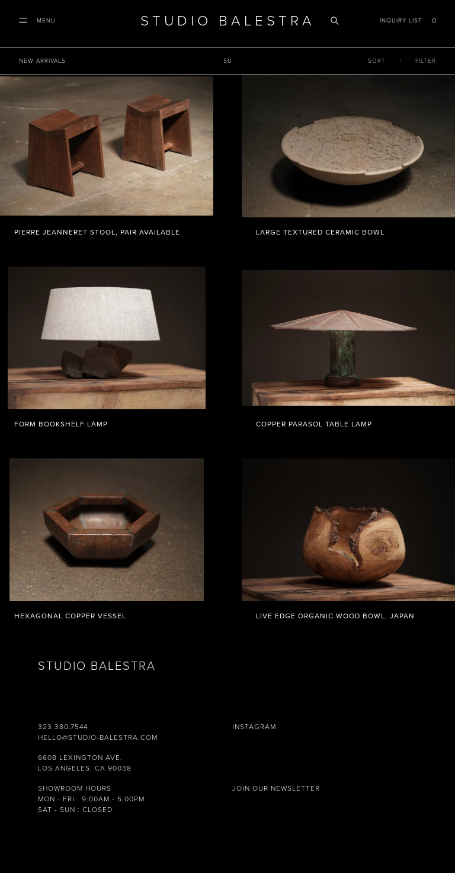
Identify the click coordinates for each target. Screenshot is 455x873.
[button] (37, 20)
